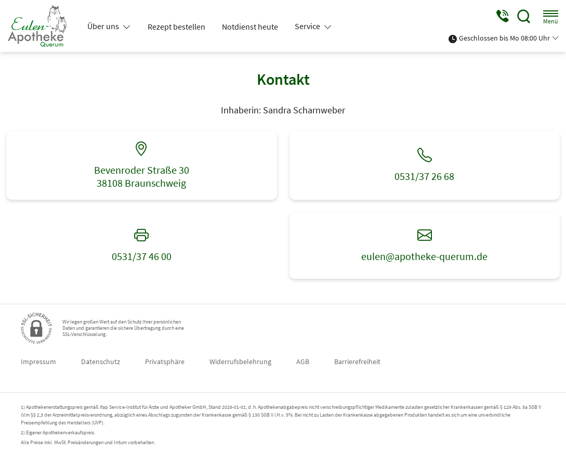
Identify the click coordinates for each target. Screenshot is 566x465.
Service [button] (308, 26)
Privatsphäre (165, 361)
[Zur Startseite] (41, 26)
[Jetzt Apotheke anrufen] (502, 16)
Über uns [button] (104, 26)
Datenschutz (100, 361)
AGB (302, 361)
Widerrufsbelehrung (240, 361)
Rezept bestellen (176, 26)
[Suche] (524, 16)
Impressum (38, 361)
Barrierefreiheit (357, 361)
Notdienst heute (250, 26)
